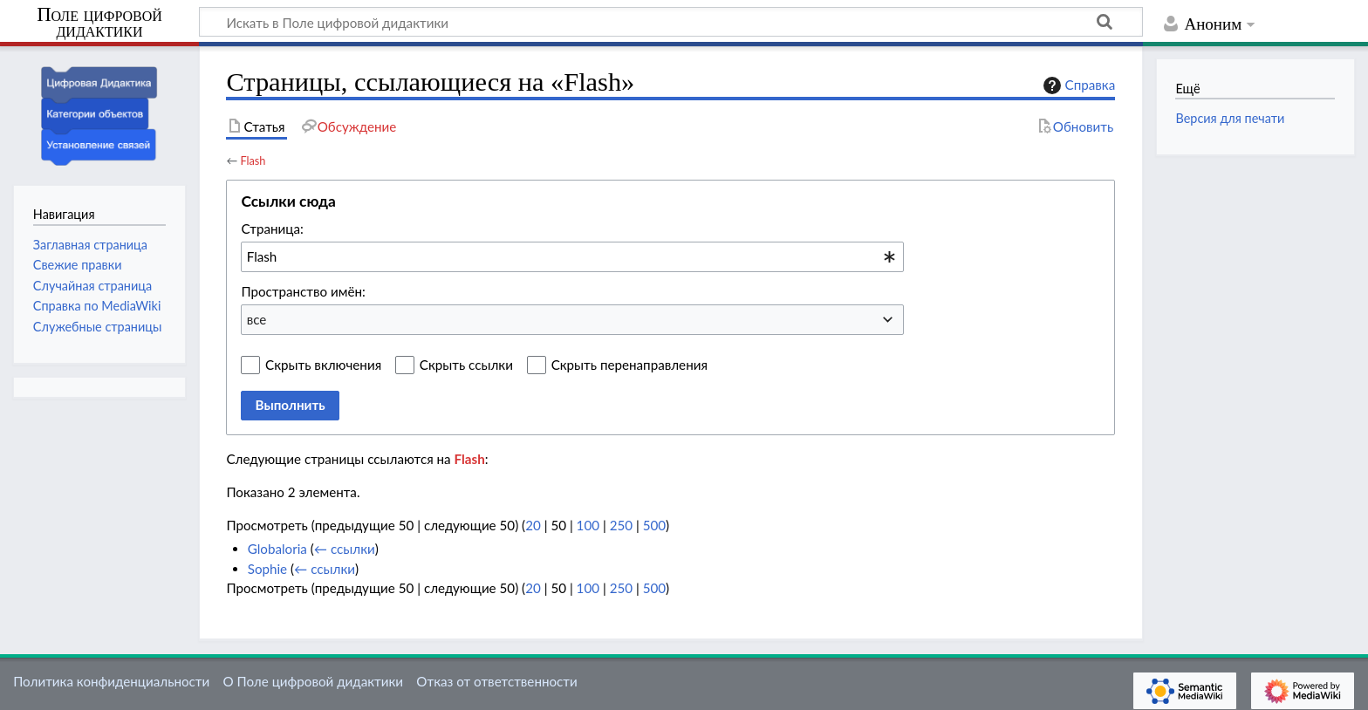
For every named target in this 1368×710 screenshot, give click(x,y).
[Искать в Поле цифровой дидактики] (671, 22)
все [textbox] (257, 319)
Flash (252, 160)
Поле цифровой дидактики (99, 23)
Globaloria (277, 548)
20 (533, 525)
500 (654, 525)
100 (588, 525)
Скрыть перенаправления (629, 364)
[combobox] (572, 256)
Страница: (272, 228)
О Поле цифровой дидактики (312, 681)
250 (621, 525)
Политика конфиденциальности (111, 681)
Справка (1077, 85)
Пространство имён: (303, 291)
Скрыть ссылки (466, 364)
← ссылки (344, 548)
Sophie (267, 569)
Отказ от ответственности (496, 681)
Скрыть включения (323, 364)
